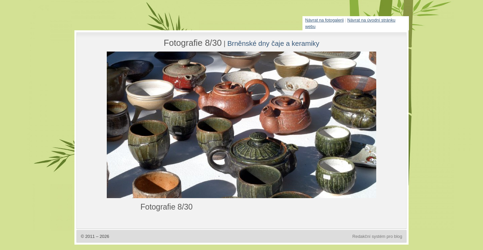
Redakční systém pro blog (377, 236)
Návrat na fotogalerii (324, 20)
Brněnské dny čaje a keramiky (273, 43)
